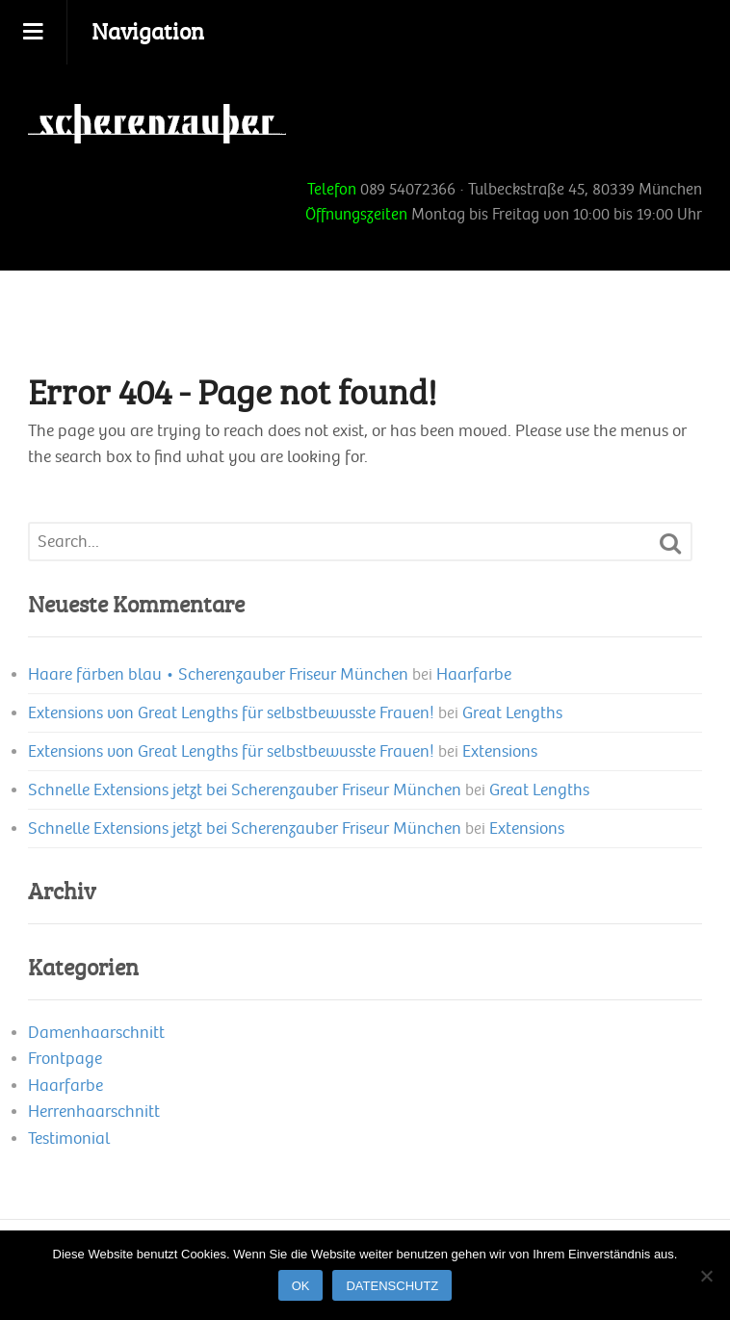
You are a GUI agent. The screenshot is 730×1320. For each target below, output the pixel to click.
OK (301, 1286)
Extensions (499, 751)
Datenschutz (392, 1286)
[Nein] (706, 1275)
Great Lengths (512, 713)
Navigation (147, 30)
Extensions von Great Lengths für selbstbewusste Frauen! (231, 713)
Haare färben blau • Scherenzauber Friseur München (218, 674)
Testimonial (69, 1138)
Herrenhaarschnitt (94, 1111)
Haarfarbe (473, 674)
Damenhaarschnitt (96, 1032)
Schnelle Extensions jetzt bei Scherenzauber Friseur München (244, 790)
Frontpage (65, 1058)
